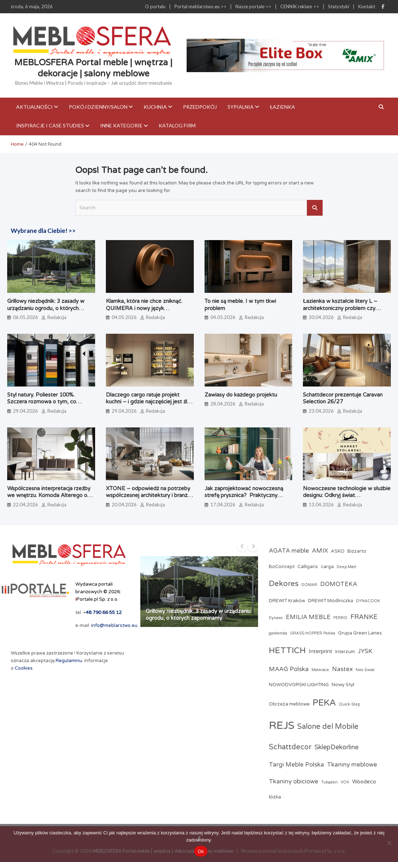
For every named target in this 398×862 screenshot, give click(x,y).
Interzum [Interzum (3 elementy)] (345, 652)
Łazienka (282, 107)
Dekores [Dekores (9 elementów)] (284, 583)
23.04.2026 (321, 411)
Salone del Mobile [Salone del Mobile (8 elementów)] (328, 726)
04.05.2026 (124, 317)
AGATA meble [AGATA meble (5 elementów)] (289, 550)
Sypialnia (241, 107)
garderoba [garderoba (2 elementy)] (278, 633)
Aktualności (34, 107)
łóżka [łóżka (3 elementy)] (275, 797)
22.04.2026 (25, 504)
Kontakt (366, 6)
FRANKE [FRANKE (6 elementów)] (364, 617)
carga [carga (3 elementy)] (327, 567)
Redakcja (56, 317)
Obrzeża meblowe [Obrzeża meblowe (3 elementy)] (289, 704)
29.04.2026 (25, 411)
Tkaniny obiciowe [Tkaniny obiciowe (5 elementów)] (293, 781)
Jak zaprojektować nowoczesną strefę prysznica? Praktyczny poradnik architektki (244, 495)
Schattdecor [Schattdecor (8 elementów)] (290, 747)
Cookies (24, 668)
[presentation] (242, 546)
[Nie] (389, 843)
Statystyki (338, 6)
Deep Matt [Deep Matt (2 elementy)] (346, 566)
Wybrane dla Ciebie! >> (43, 230)
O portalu (155, 6)
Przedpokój (200, 107)
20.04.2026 (124, 504)
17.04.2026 (222, 504)
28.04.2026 (222, 404)
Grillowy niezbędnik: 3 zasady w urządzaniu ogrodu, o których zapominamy (45, 308)
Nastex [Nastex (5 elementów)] (342, 669)
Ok (201, 851)
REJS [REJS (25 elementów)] (281, 725)
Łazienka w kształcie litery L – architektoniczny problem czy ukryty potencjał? (340, 308)
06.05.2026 (25, 317)
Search (315, 208)
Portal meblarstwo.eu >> (200, 6)
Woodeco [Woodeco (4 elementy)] (364, 781)
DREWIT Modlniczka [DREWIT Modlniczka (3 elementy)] (330, 601)
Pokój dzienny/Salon (98, 107)
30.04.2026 (321, 317)
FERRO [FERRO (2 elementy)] (340, 617)
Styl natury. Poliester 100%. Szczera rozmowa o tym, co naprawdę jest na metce (41, 402)
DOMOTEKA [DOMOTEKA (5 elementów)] (338, 584)
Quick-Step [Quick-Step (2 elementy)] (349, 704)
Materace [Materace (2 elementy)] (320, 669)
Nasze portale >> (253, 6)
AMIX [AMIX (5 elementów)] (320, 550)
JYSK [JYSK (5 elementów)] (365, 651)
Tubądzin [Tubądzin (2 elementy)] (329, 782)
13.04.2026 (321, 504)
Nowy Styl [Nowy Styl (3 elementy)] (343, 685)
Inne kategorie (121, 125)
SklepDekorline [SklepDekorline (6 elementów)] (336, 747)
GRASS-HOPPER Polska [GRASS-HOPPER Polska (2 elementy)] (312, 633)
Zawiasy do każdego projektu (241, 395)
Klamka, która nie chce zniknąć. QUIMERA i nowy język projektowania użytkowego (144, 308)
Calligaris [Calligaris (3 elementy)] (308, 567)
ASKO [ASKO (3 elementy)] (338, 551)
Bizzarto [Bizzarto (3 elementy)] (356, 551)
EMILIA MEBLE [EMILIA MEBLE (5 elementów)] (308, 617)
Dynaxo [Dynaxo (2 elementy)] (276, 617)
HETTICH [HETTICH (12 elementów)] (287, 651)
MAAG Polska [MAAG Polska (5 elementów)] (289, 669)
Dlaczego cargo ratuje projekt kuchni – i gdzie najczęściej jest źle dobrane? (148, 402)
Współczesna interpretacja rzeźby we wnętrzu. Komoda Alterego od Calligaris (48, 495)
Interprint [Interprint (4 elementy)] (320, 651)
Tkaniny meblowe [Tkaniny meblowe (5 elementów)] (352, 764)
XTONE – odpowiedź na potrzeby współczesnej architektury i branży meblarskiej (148, 495)
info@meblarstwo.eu (114, 625)
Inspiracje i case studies (50, 125)
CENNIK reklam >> (299, 6)
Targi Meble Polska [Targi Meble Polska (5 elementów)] (296, 764)
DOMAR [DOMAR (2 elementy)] (309, 584)
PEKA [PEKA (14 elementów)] (324, 702)
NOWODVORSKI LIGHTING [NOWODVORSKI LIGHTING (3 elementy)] (299, 685)
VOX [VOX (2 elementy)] (345, 782)
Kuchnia (155, 107)
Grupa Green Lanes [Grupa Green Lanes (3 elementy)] (360, 633)
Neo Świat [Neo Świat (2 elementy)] (365, 669)
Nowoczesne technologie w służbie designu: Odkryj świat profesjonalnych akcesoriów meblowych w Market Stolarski (346, 499)
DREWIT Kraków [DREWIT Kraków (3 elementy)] (287, 601)
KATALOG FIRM (177, 125)
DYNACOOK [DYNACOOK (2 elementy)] (368, 601)
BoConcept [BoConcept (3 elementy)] (282, 567)
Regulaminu (69, 661)
